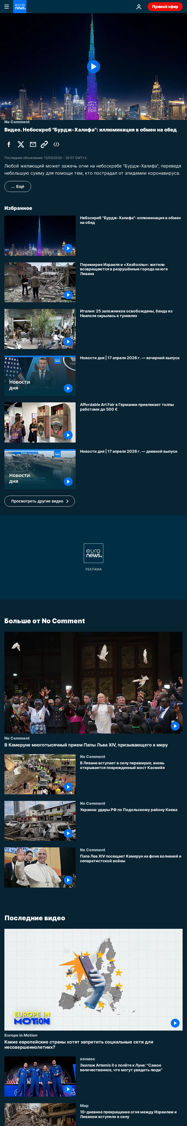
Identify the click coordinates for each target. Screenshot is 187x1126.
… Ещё (17, 186)
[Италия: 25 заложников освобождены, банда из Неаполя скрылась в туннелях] (131, 329)
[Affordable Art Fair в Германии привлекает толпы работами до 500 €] (131, 422)
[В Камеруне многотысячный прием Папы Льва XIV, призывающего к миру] (93, 745)
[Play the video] (93, 66)
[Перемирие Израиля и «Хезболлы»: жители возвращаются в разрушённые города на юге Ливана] (131, 282)
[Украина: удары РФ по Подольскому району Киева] (131, 824)
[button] (39, 501)
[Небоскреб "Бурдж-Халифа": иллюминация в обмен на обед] (131, 236)
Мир (84, 1105)
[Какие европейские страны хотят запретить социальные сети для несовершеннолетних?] (93, 1044)
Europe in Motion (20, 1034)
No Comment (17, 738)
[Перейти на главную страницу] (19, 6)
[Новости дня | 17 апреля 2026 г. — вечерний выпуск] (131, 376)
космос (87, 1058)
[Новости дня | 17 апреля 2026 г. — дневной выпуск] (131, 469)
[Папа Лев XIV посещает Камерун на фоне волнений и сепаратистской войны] (131, 871)
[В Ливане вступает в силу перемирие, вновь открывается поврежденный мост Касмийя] (131, 777)
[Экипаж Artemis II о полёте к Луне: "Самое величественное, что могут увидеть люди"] (131, 1080)
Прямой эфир (165, 6)
